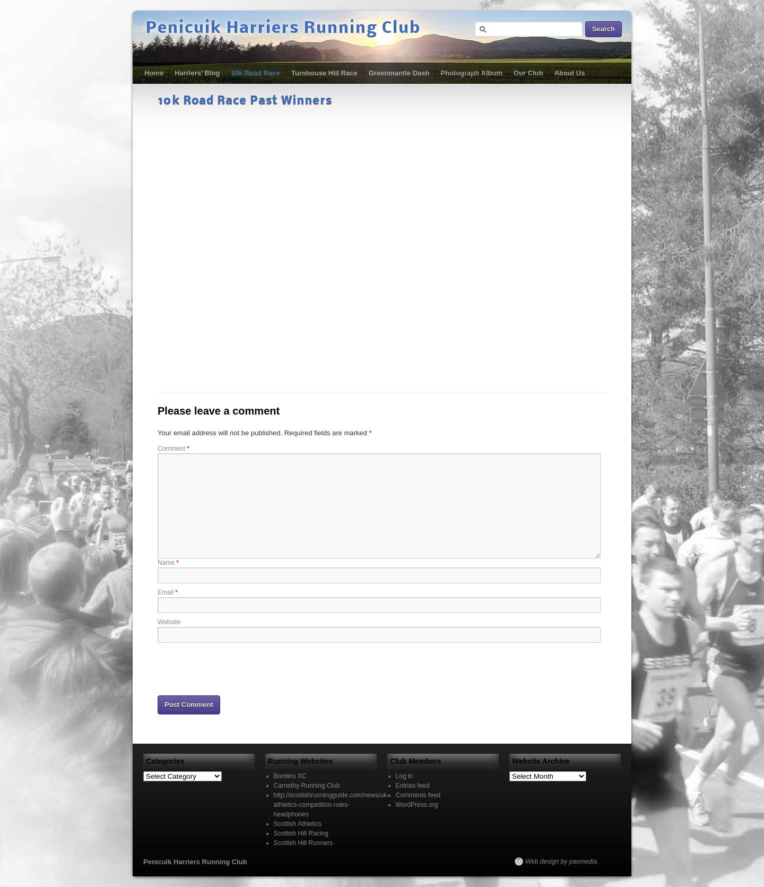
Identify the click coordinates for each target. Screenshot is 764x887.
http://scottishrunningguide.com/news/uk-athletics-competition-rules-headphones (331, 804)
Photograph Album (472, 73)
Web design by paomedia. (562, 861)
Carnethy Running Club (307, 785)
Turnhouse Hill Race (324, 73)
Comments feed (418, 795)
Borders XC (290, 776)
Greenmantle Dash (399, 73)
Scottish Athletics (298, 824)
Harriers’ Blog (197, 73)
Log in (404, 776)
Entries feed (413, 785)
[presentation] (238, 668)
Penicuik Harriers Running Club (283, 28)
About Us (569, 73)
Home (153, 73)
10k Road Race (255, 73)
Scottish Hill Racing (301, 833)
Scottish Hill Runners (303, 843)
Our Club (528, 73)
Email (168, 592)
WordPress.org (417, 804)
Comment (173, 448)
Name (168, 562)
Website (169, 622)
